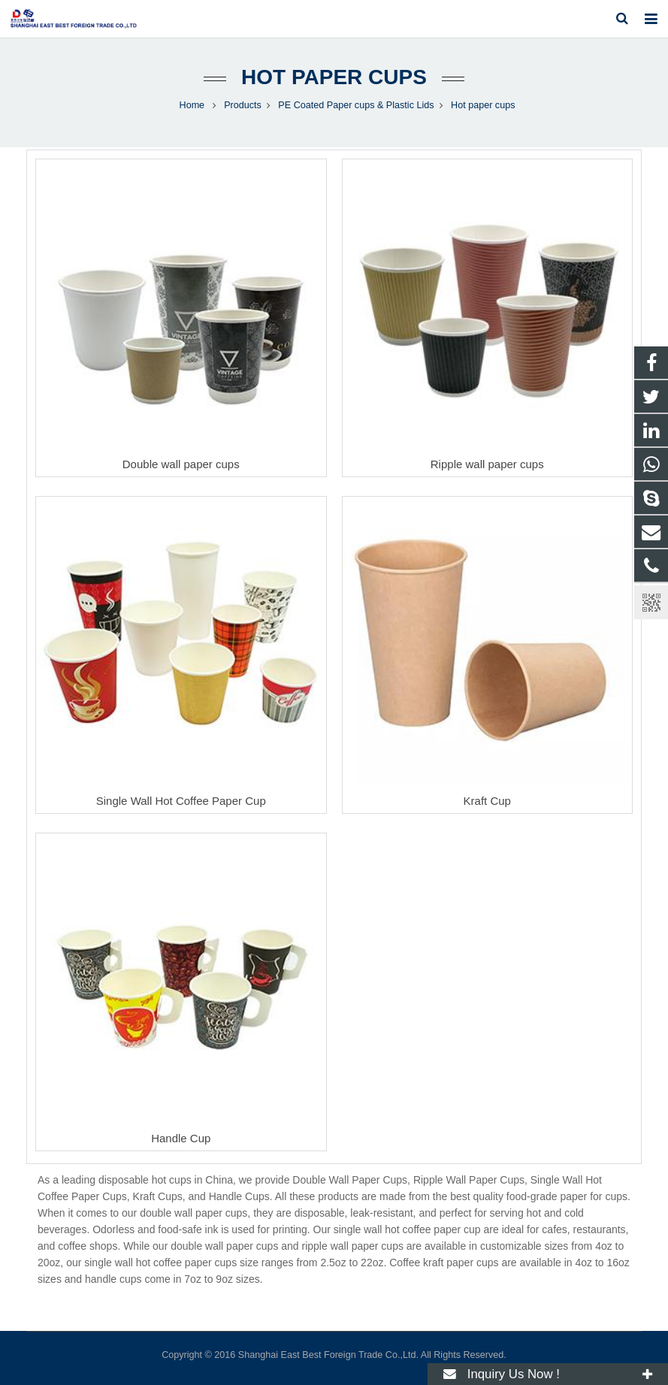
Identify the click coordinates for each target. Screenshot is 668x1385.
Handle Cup (180, 1138)
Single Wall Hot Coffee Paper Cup (181, 800)
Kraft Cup (487, 800)
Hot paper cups (334, 77)
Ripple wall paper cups (487, 464)
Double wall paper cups (181, 464)
